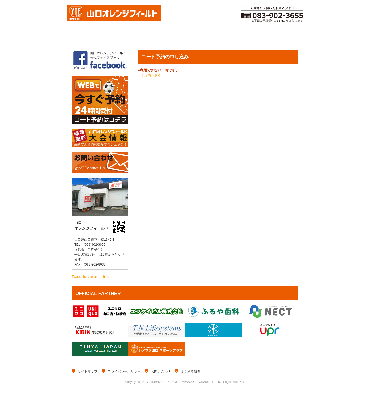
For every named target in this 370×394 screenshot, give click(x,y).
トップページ (84, 38)
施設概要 (285, 38)
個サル (133, 38)
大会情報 (109, 38)
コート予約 (193, 38)
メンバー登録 (225, 38)
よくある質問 (191, 371)
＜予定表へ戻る (149, 75)
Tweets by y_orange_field (90, 276)
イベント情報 (161, 38)
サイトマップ (87, 371)
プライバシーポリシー (124, 371)
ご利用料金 (257, 38)
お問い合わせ (161, 371)
